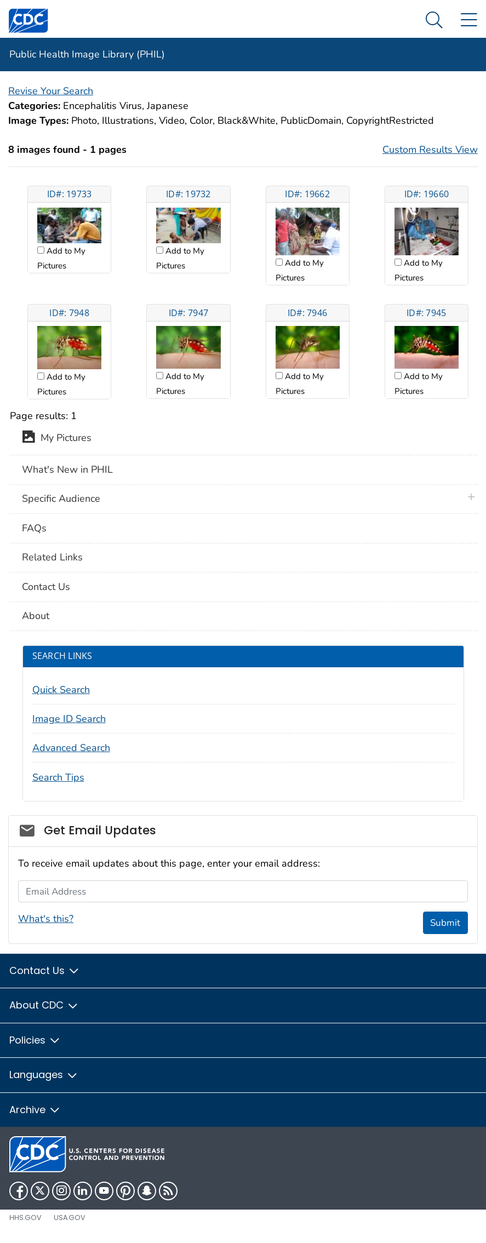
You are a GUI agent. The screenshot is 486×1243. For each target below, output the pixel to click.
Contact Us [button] (44, 970)
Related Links (52, 557)
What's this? (45, 918)
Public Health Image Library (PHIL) (87, 54)
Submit (445, 923)
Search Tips (58, 777)
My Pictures (57, 439)
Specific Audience (61, 498)
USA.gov (69, 1217)
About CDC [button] (44, 1005)
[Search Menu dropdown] (434, 20)
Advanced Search (71, 747)
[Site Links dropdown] (468, 20)
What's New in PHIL (67, 469)
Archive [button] (35, 1109)
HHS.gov (25, 1217)
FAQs (34, 528)
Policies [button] (35, 1040)
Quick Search (61, 689)
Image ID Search (69, 718)
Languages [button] (43, 1074)
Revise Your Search (50, 91)
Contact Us (46, 586)
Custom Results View (430, 149)
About (35, 615)
